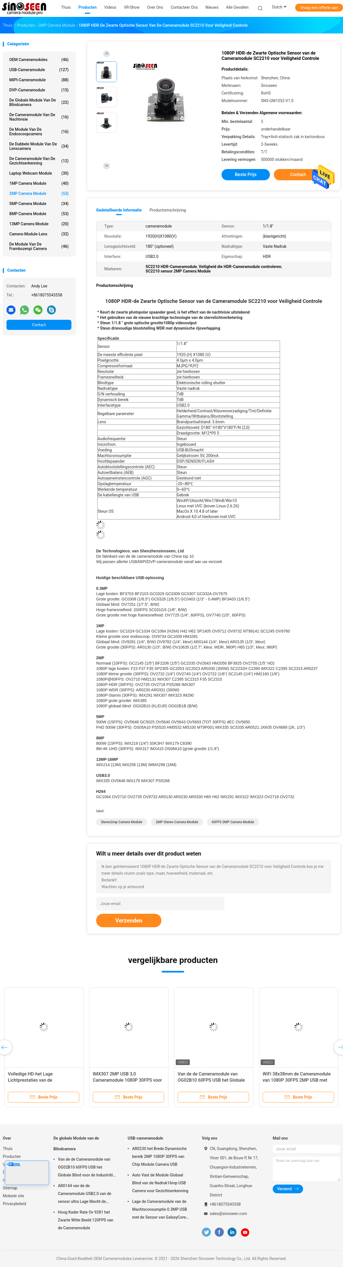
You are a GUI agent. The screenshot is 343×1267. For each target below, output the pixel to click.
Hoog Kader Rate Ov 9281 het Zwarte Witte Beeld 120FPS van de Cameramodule (85, 1220)
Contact (39, 325)
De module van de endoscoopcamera (39, 131)
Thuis (7, 1148)
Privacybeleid (14, 1203)
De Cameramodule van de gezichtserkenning (39, 160)
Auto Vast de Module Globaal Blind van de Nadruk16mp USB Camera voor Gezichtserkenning (160, 1183)
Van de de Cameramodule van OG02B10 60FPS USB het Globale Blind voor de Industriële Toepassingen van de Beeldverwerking (86, 1168)
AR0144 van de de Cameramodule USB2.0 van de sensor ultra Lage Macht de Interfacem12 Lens (84, 1194)
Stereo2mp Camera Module (121, 822)
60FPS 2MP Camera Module (233, 822)
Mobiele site (13, 1196)
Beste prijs (246, 174)
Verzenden (128, 920)
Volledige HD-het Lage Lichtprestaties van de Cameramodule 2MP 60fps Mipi (40, 1080)
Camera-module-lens (39, 234)
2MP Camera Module (39, 193)
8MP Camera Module (39, 214)
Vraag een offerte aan (319, 7)
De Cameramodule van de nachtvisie (39, 116)
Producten (12, 1156)
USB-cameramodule (39, 70)
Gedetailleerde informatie (119, 210)
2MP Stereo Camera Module (177, 822)
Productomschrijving (168, 210)
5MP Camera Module (39, 203)
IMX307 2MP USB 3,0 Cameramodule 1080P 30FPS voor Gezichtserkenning (127, 1080)
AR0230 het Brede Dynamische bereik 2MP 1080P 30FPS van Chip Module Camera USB (159, 1156)
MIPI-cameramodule (39, 80)
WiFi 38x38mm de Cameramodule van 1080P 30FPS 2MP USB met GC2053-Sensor (297, 1080)
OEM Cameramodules (39, 59)
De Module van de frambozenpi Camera (39, 246)
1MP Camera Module (39, 183)
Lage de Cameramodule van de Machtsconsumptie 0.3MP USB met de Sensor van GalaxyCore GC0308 (159, 1210)
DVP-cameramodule (39, 90)
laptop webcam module (39, 173)
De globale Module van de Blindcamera (39, 102)
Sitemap (10, 1188)
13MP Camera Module (39, 224)
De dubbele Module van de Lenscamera (39, 146)
